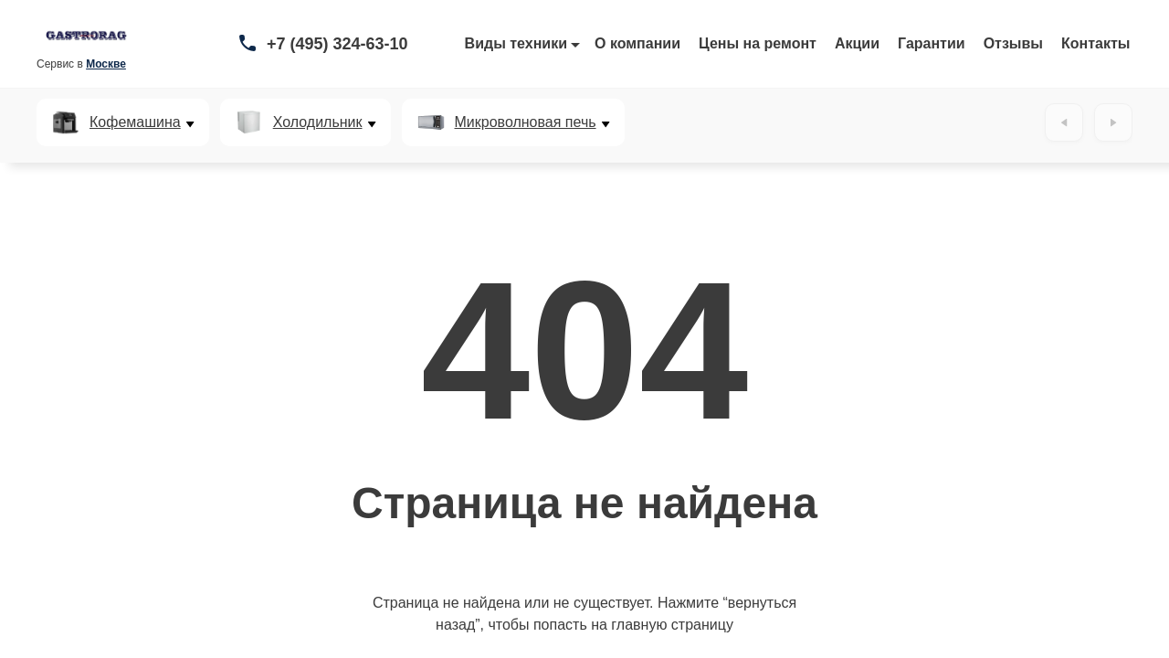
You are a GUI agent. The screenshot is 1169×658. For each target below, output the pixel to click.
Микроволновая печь (525, 122)
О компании (637, 43)
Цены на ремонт (757, 43)
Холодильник (318, 122)
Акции (857, 43)
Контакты (1095, 43)
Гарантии (931, 43)
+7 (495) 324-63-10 (337, 44)
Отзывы (1013, 43)
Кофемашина (135, 122)
